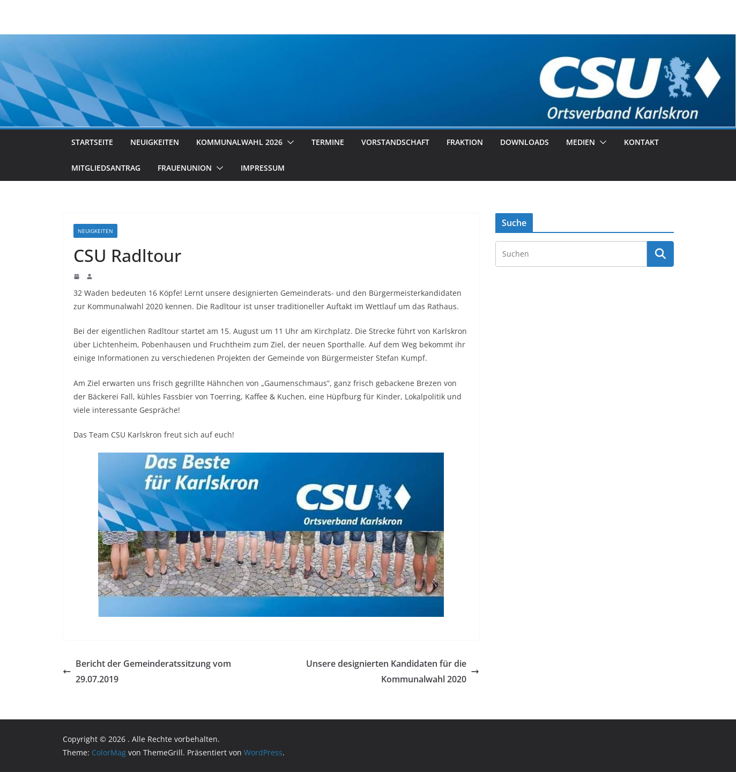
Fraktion (465, 142)
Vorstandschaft (395, 142)
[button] (288, 142)
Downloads (524, 142)
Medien (580, 142)
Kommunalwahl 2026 (239, 142)
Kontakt (641, 142)
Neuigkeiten (154, 142)
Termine (327, 142)
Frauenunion (185, 168)
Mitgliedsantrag (105, 168)
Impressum (263, 168)
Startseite (92, 142)
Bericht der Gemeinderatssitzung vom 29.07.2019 (147, 671)
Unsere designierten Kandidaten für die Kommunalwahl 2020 (392, 671)
